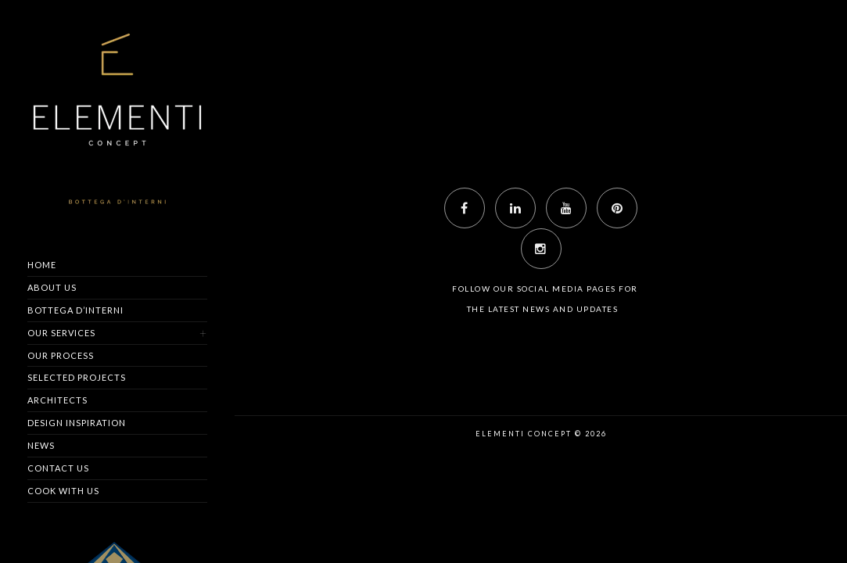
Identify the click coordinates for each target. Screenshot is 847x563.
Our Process (60, 355)
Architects (57, 400)
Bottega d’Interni (75, 310)
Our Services (61, 333)
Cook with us (63, 491)
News (41, 445)
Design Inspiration (76, 423)
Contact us (58, 468)
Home (41, 265)
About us (52, 287)
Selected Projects (76, 377)
